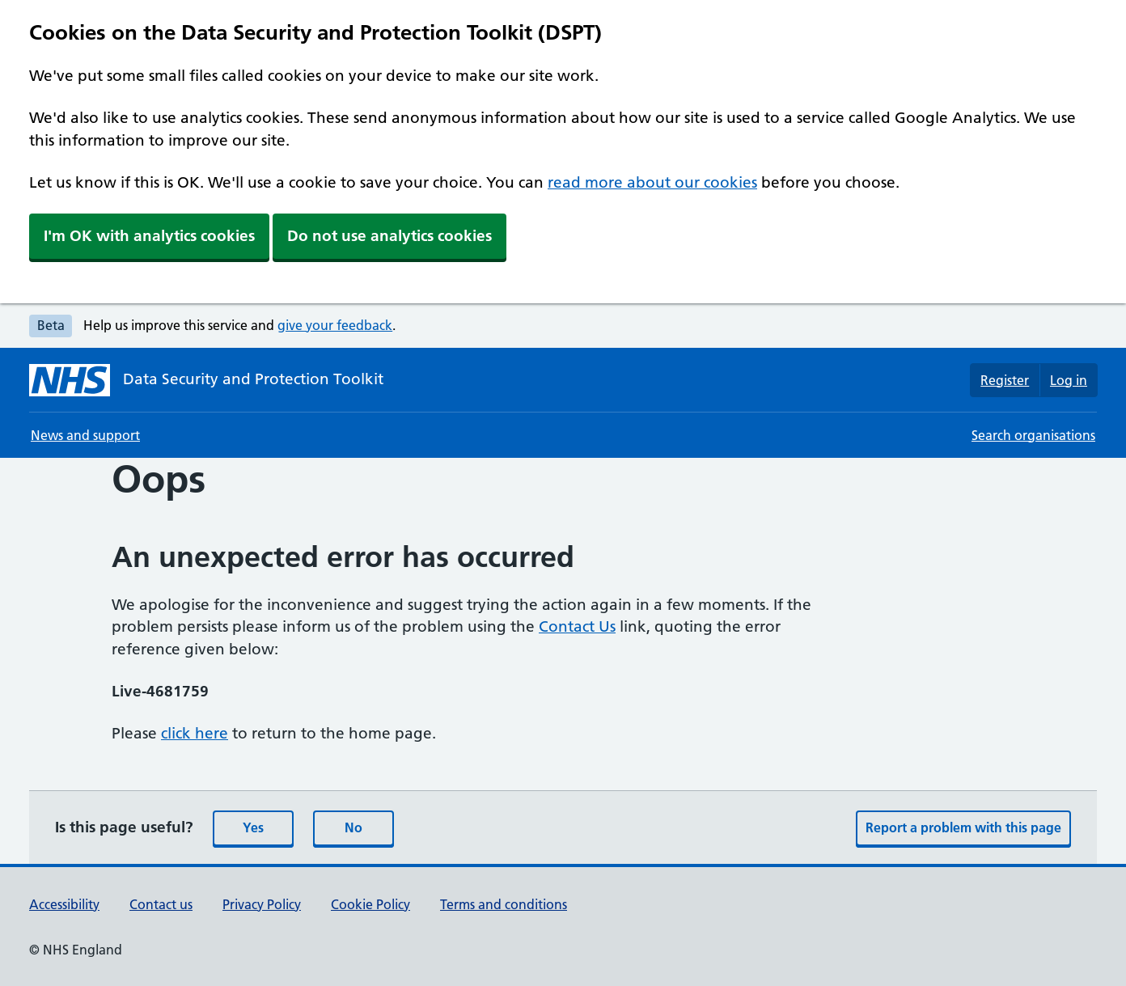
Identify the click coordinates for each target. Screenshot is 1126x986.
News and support (85, 435)
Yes (253, 827)
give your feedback (334, 325)
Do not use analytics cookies (389, 235)
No (353, 827)
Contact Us (577, 626)
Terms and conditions (503, 904)
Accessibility (64, 904)
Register (1004, 380)
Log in (1068, 380)
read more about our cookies (652, 182)
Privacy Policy (261, 904)
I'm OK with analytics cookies (149, 235)
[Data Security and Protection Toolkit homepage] (206, 380)
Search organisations (1033, 435)
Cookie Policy (370, 904)
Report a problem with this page (963, 827)
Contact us (161, 904)
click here (194, 733)
